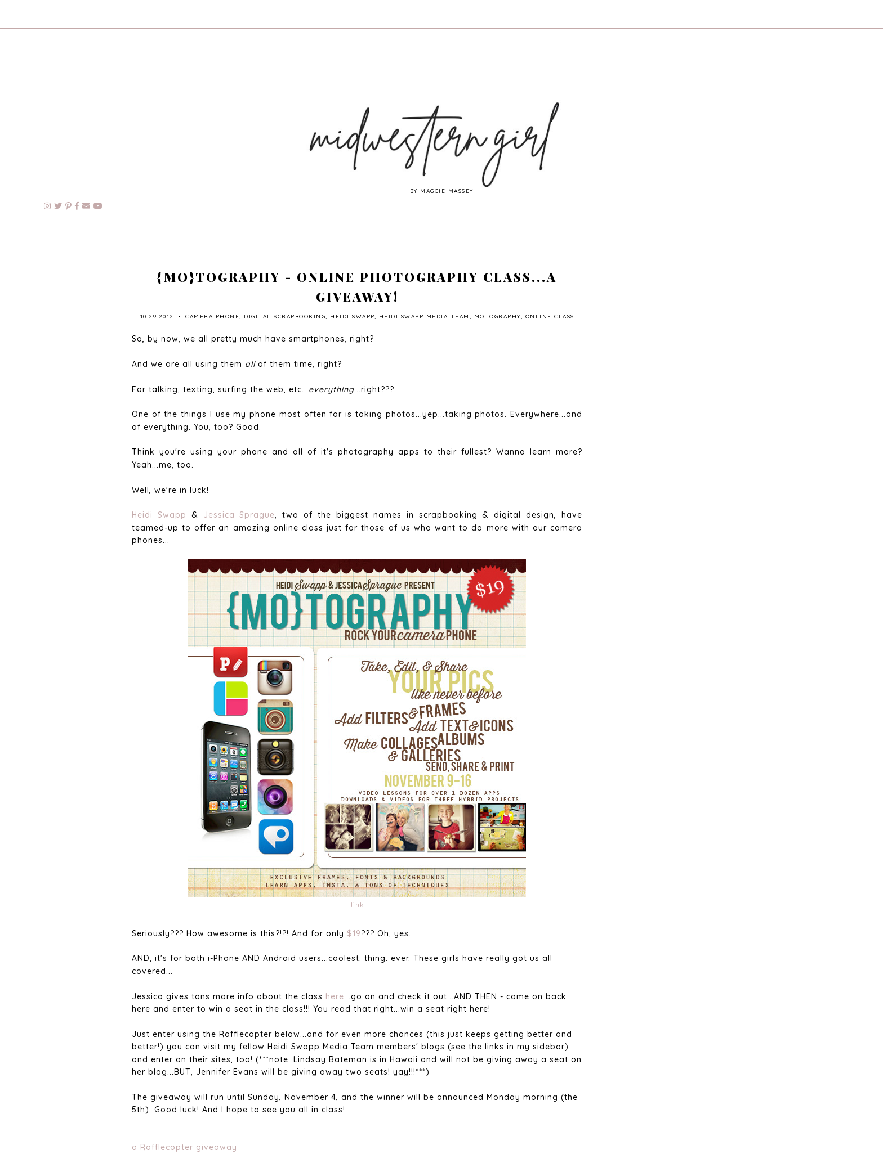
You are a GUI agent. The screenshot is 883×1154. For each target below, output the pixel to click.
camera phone (212, 316)
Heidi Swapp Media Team (424, 316)
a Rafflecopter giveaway (184, 1147)
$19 (354, 933)
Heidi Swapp (352, 316)
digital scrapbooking (284, 316)
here (334, 996)
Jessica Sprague (239, 515)
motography (497, 316)
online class (549, 316)
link (357, 905)
